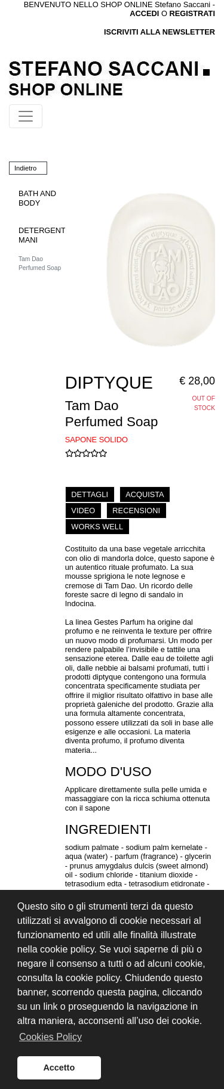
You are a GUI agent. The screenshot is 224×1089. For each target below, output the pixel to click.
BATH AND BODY (37, 198)
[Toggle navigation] (25, 116)
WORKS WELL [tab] (97, 526)
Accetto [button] (59, 1067)
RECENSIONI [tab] (136, 510)
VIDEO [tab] (83, 510)
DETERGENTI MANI (43, 235)
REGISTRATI (192, 13)
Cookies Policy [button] (50, 1037)
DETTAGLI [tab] (89, 494)
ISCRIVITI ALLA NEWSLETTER (159, 31)
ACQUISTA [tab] (144, 494)
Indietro (25, 168)
